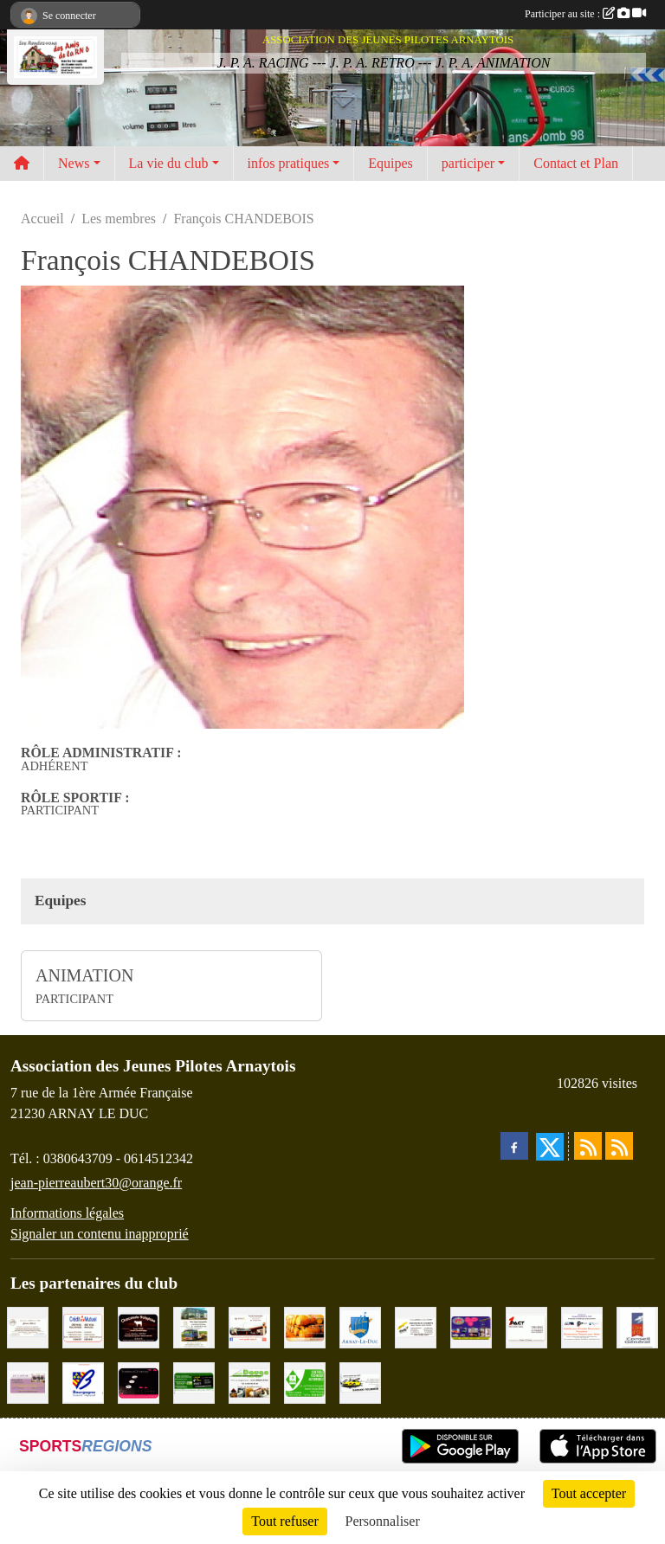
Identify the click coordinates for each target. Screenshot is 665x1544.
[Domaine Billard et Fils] (27, 1326)
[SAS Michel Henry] (194, 1381)
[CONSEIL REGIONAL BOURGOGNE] (83, 1381)
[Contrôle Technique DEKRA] (305, 1381)
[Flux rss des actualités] (588, 1146)
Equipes (390, 163)
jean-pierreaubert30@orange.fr (96, 1182)
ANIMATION (84, 975)
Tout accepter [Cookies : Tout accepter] (589, 1493)
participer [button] (468, 163)
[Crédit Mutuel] (83, 1326)
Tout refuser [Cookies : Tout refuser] (285, 1521)
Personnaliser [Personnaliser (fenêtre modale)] (382, 1521)
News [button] (73, 163)
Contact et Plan (575, 163)
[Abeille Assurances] (415, 1326)
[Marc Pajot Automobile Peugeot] (194, 1326)
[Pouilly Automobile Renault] (249, 1326)
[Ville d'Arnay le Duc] (360, 1326)
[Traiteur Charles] (138, 1381)
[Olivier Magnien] (305, 1326)
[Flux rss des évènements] (619, 1146)
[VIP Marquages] (471, 1326)
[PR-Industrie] (582, 1326)
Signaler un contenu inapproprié (99, 1233)
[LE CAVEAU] (27, 1381)
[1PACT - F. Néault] (526, 1326)
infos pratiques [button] (289, 163)
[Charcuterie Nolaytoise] (138, 1326)
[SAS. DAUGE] (249, 1381)
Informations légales (67, 1213)
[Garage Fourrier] (360, 1381)
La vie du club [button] (169, 163)
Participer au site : (585, 14)
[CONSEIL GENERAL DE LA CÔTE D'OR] (637, 1326)
